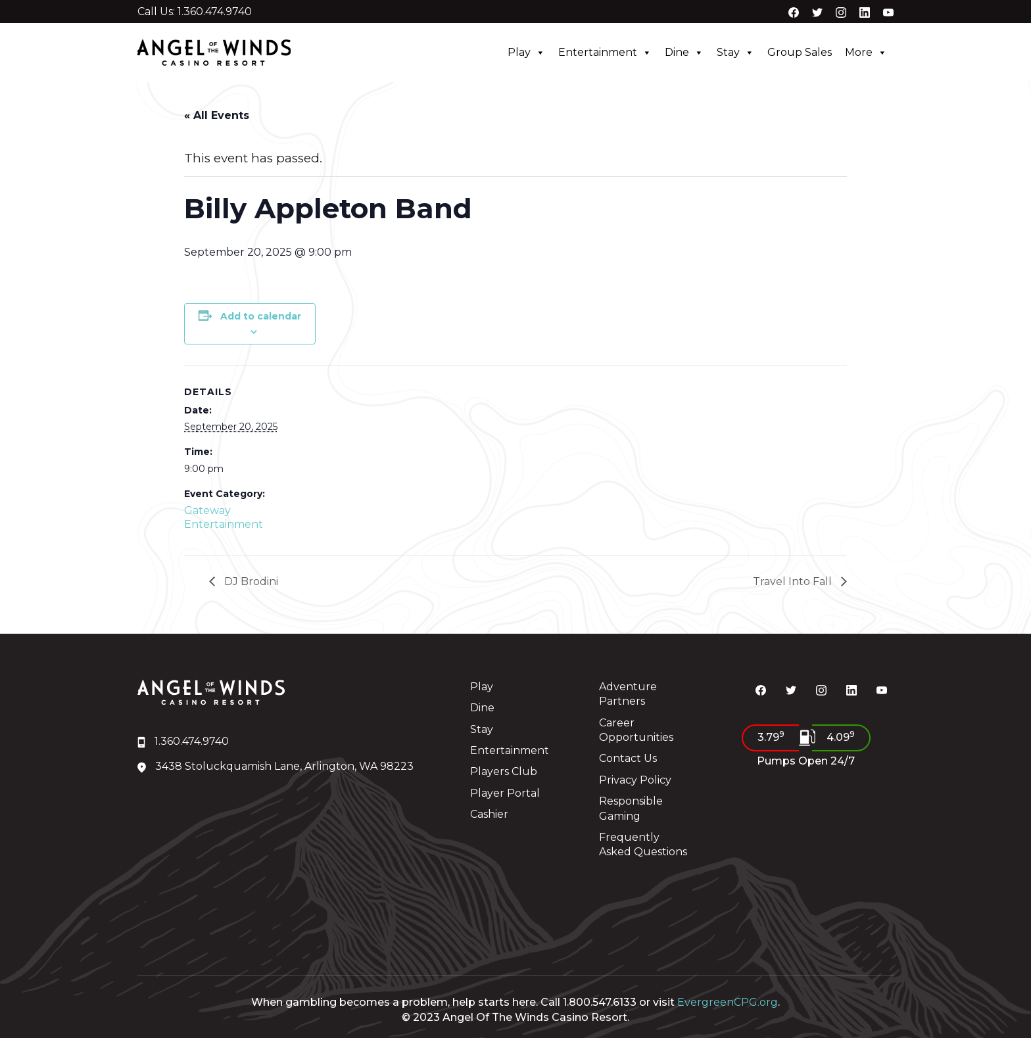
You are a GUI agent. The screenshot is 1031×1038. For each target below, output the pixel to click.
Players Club (503, 771)
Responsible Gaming (631, 808)
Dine (684, 52)
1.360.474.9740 (183, 741)
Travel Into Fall (793, 581)
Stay (735, 52)
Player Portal (505, 793)
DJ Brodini (250, 581)
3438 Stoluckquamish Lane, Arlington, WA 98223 (275, 766)
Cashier (489, 814)
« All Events (216, 115)
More (866, 52)
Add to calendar (260, 316)
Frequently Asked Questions (643, 844)
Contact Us (628, 758)
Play (526, 52)
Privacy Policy (635, 780)
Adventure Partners (628, 693)
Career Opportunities (636, 730)
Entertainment (605, 52)
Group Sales (799, 52)
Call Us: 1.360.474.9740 (194, 12)
